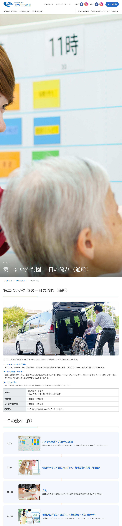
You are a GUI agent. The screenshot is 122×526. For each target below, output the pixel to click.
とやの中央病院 (83, 11)
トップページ (8, 281)
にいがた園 (114, 11)
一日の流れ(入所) (24, 11)
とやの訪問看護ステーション (99, 11)
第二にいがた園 (20, 281)
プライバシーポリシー (64, 4)
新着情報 (7, 11)
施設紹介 (14, 11)
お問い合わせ (48, 4)
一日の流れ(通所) (37, 11)
